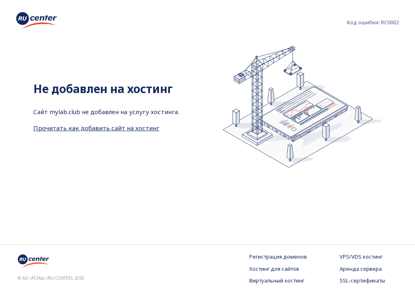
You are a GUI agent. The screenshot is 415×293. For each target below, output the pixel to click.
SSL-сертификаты (362, 280)
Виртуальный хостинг (276, 280)
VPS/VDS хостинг (361, 256)
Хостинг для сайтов (274, 268)
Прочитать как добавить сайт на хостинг (96, 128)
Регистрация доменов (278, 256)
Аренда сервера (361, 268)
